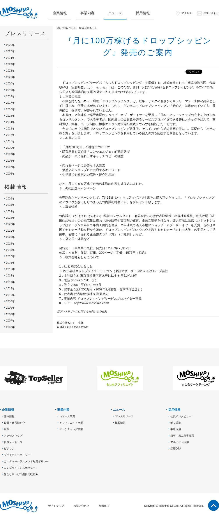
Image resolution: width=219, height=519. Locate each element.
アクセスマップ (13, 435)
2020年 (10, 83)
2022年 (10, 70)
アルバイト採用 (179, 442)
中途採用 (175, 429)
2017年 (10, 102)
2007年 (10, 167)
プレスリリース (124, 416)
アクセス (183, 13)
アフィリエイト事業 (71, 422)
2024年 (10, 57)
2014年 (10, 122)
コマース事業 (67, 416)
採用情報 (143, 13)
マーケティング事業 (71, 429)
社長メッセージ (13, 442)
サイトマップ (56, 505)
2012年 (10, 134)
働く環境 (175, 422)
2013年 (10, 128)
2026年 (10, 45)
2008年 (10, 160)
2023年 (10, 64)
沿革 (6, 429)
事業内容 (87, 13)
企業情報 (60, 13)
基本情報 (9, 416)
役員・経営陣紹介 (14, 422)
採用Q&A (175, 448)
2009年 (10, 154)
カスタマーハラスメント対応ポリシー (26, 461)
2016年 (10, 109)
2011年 (10, 141)
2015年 (10, 115)
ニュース (115, 13)
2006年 (10, 173)
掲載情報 (120, 422)
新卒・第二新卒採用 (182, 435)
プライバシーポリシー (17, 454)
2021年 (10, 77)
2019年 (10, 90)
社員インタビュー (180, 416)
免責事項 (104, 505)
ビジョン (9, 448)
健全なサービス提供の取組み (21, 474)
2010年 (10, 147)
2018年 (10, 96)
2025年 (10, 51)
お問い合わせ (208, 13)
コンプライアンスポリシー (19, 467)
